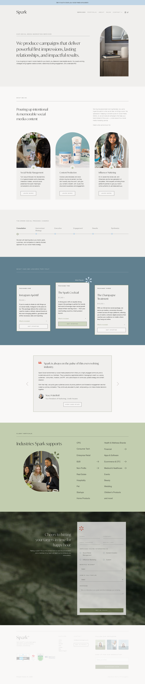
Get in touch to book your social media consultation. (72, 2)
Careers (60, 647)
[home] (21, 12)
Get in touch (81, 644)
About (101, 12)
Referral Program (63, 650)
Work (60, 645)
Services (81, 12)
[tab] (25, 231)
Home (60, 640)
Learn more (28, 193)
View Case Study (72, 404)
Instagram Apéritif (29, 295)
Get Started (33, 326)
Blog (108, 12)
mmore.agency (124, 677)
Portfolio (92, 12)
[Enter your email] (112, 660)
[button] (117, 12)
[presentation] (95, 600)
